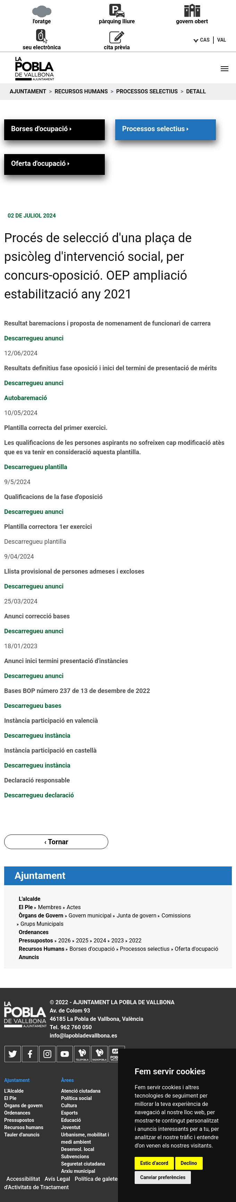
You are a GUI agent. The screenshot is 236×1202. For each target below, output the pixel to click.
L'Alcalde (14, 1091)
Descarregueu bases (32, 705)
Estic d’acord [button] (154, 1163)
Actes (74, 907)
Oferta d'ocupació (41, 163)
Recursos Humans (81, 91)
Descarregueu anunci (34, 338)
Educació (71, 1120)
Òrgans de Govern (41, 915)
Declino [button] (189, 1163)
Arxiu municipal (78, 1171)
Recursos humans (23, 1127)
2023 (117, 940)
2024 (100, 940)
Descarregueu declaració (39, 795)
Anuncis (29, 957)
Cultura (69, 1105)
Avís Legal (57, 1179)
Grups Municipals (42, 924)
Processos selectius (147, 91)
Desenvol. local (77, 1149)
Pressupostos (36, 940)
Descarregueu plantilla (35, 467)
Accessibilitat (23, 1179)
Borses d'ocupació (42, 128)
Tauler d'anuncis (22, 1134)
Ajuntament (28, 91)
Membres (49, 907)
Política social (76, 1098)
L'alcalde (29, 899)
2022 (135, 940)
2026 (64, 940)
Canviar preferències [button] (162, 1177)
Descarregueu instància (37, 735)
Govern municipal (90, 915)
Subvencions (75, 1156)
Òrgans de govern (23, 1105)
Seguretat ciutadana (83, 1164)
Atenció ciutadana (81, 1091)
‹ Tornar (56, 842)
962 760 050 (76, 1027)
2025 (82, 940)
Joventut (70, 1127)
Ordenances (34, 932)
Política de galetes (97, 1179)
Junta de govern (136, 915)
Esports (69, 1113)
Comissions (176, 915)
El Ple (26, 907)
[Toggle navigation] (224, 69)
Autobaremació (25, 397)
